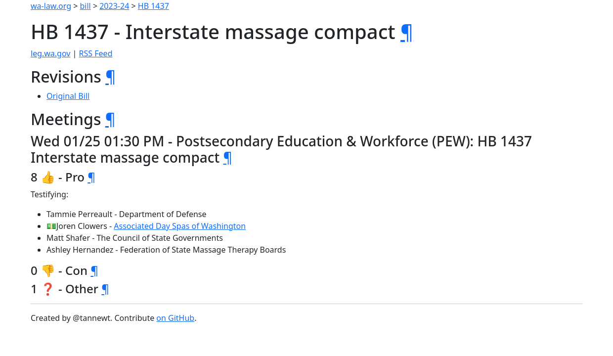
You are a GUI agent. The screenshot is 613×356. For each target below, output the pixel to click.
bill (85, 5)
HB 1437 (153, 5)
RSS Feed (96, 53)
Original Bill (67, 95)
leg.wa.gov (50, 53)
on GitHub (175, 317)
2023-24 (114, 5)
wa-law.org (51, 5)
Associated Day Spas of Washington (180, 226)
